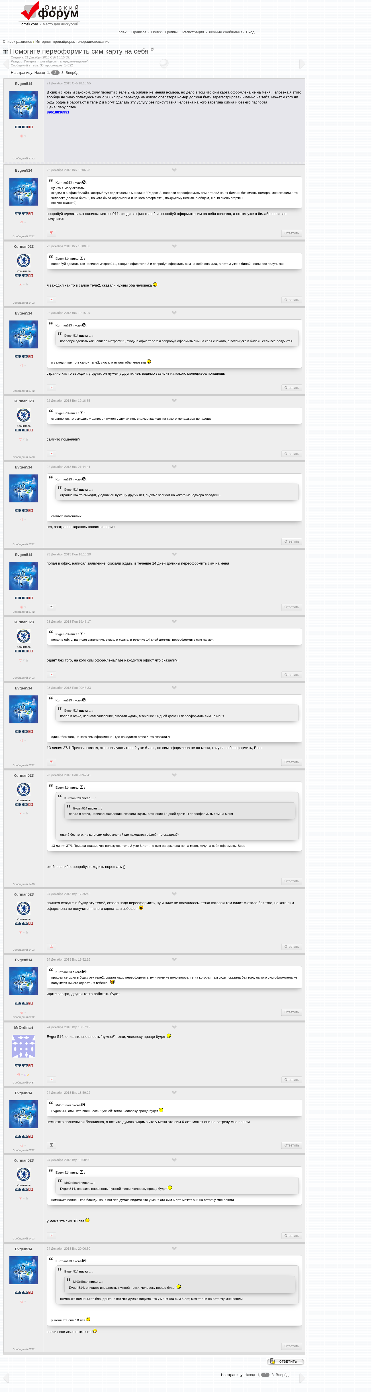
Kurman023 (64, 182)
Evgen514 (23, 84)
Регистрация (193, 32)
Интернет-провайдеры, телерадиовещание (72, 41)
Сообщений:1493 (23, 302)
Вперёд (72, 72)
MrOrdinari (23, 1027)
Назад (39, 72)
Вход (250, 32)
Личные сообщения (225, 32)
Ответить (292, 233)
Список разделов (17, 41)
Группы (171, 32)
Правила (138, 32)
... (90, 335)
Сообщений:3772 (23, 158)
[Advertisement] (150, 136)
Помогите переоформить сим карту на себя (79, 51)
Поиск (156, 32)
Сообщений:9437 (23, 1082)
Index (122, 32)
